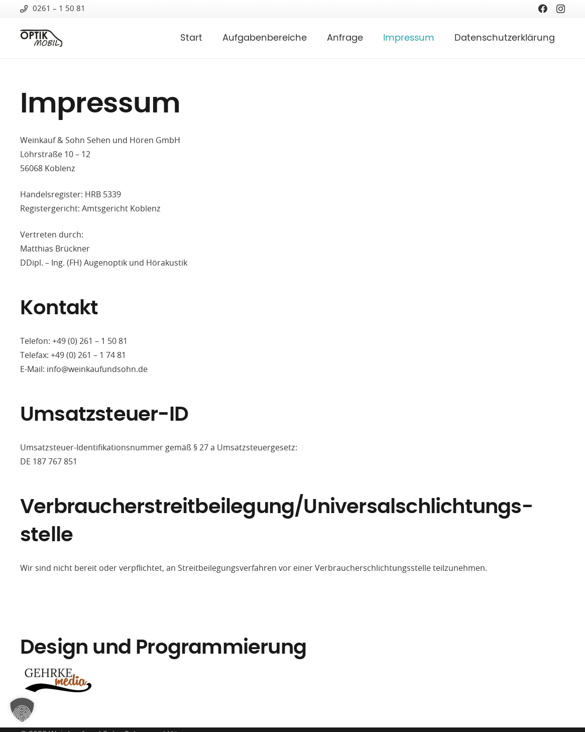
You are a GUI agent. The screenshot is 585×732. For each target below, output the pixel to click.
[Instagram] (560, 9)
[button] (22, 710)
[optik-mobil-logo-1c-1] (41, 38)
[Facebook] (542, 8)
